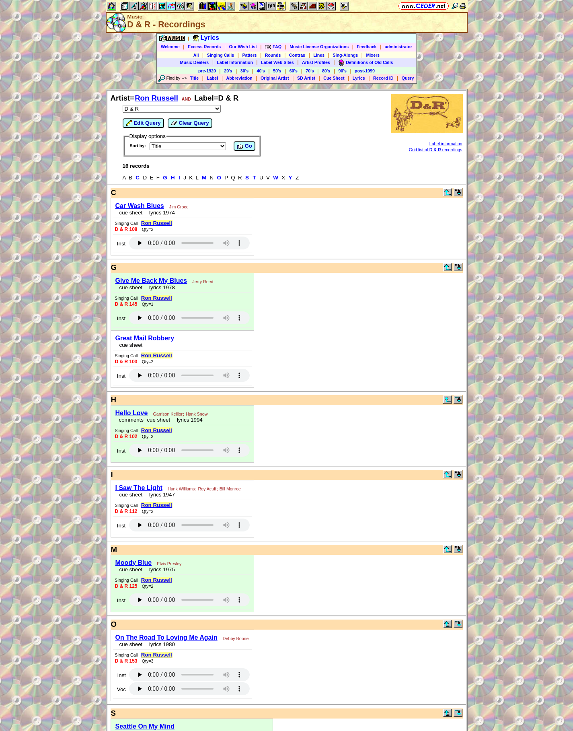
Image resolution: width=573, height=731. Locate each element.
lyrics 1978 (160, 287)
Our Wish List (243, 46)
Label (212, 78)
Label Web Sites (277, 62)
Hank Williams (181, 488)
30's (244, 70)
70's (310, 70)
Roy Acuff (207, 488)
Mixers (373, 55)
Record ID (383, 78)
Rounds (273, 55)
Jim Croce (179, 206)
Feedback (366, 46)
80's (326, 70)
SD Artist (306, 78)
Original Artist (275, 78)
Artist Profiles (316, 62)
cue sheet (131, 213)
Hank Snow (197, 414)
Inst (121, 244)
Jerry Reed (202, 281)
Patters (249, 55)
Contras (297, 55)
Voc (121, 689)
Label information (445, 143)
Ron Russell (156, 98)
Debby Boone (236, 638)
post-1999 (365, 70)
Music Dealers (194, 62)
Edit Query (143, 123)
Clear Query (190, 123)
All (196, 55)
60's (294, 70)
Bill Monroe (230, 488)
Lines (318, 55)
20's (228, 70)
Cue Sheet (333, 78)
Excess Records (204, 46)
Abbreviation (239, 78)
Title (194, 78)
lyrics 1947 (160, 495)
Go (244, 146)
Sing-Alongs (345, 55)
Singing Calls (220, 55)
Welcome (170, 46)
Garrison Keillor (168, 414)
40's (261, 70)
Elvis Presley (169, 563)
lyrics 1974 (160, 213)
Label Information (235, 62)
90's (343, 70)
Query (408, 78)
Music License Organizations (319, 46)
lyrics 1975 (160, 569)
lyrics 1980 (160, 644)
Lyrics (359, 78)
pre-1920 (207, 70)
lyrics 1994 (188, 420)
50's (277, 70)
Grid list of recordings (435, 149)
